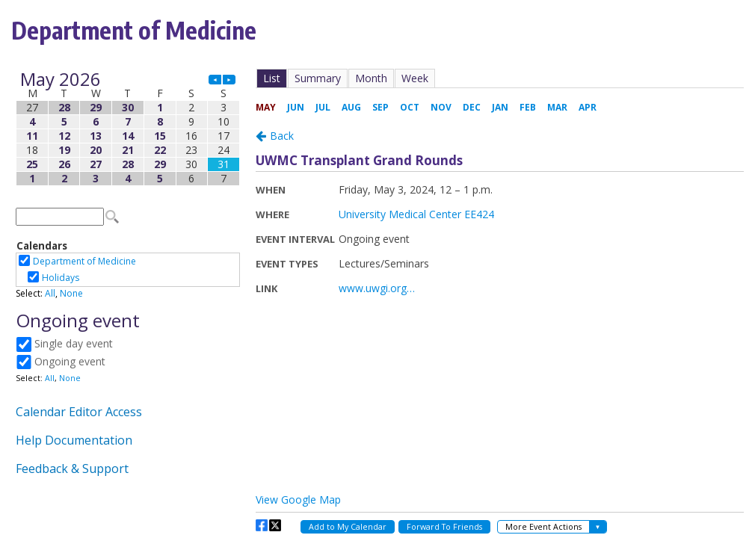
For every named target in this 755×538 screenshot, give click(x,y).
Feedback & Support (72, 468)
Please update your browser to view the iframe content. (128, 129)
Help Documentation (74, 440)
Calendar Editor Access (79, 412)
